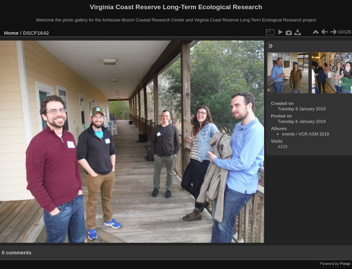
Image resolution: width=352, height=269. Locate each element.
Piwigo (345, 264)
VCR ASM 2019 (314, 134)
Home (11, 33)
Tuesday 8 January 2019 (301, 108)
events (288, 134)
